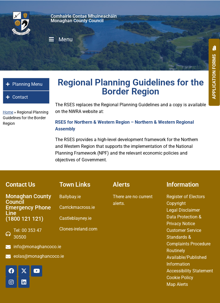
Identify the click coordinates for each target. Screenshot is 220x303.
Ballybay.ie (70, 196)
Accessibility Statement (190, 270)
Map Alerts (177, 284)
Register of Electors (186, 196)
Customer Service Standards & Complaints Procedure (188, 237)
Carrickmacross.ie (77, 207)
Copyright (176, 203)
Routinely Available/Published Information (186, 257)
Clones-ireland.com (78, 229)
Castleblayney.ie (75, 218)
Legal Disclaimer (183, 210)
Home (8, 112)
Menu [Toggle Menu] (60, 39)
